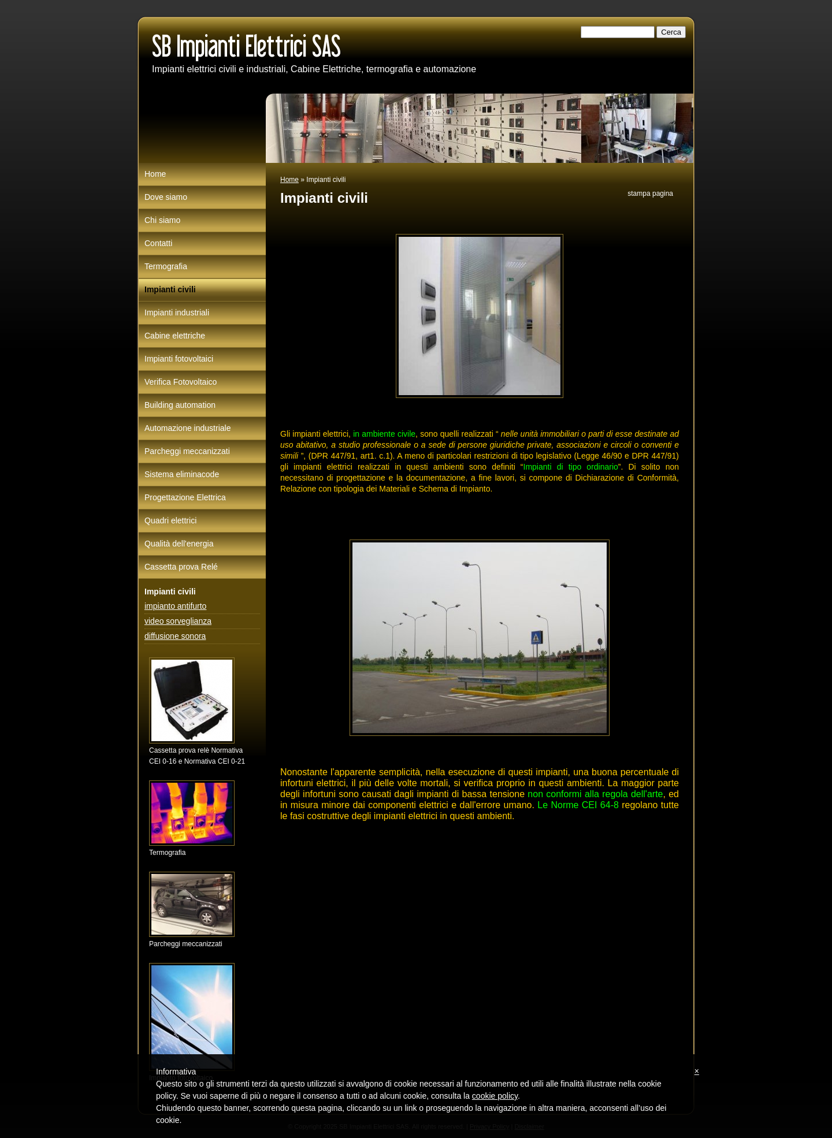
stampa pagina (650, 193)
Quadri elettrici (170, 520)
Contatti (158, 243)
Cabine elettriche (174, 335)
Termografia (165, 266)
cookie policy (495, 1095)
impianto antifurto (175, 606)
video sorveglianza (177, 621)
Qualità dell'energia (178, 543)
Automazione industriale (187, 428)
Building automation (180, 405)
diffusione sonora (175, 636)
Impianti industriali (176, 312)
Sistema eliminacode (181, 474)
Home (289, 180)
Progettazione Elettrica (185, 497)
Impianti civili (170, 289)
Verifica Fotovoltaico (180, 381)
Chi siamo (162, 220)
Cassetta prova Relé (181, 566)
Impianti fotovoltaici (178, 358)
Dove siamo (165, 197)
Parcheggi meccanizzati (187, 451)
